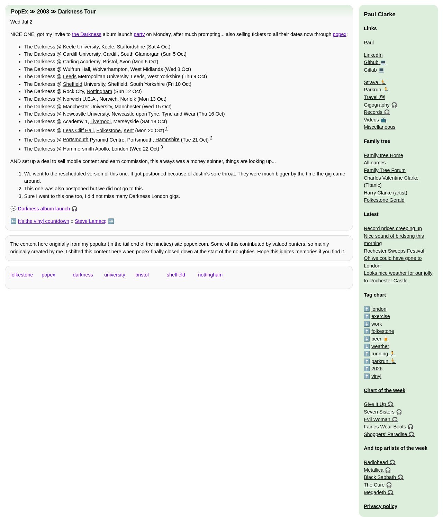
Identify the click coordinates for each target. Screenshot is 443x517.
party (139, 34)
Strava (371, 82)
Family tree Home (383, 155)
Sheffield (72, 84)
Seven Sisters (379, 412)
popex (339, 34)
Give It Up (375, 404)
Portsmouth (76, 139)
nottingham (210, 275)
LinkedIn (373, 55)
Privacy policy (380, 506)
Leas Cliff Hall (78, 130)
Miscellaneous (379, 127)
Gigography (376, 105)
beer (376, 339)
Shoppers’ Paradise (385, 434)
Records (373, 112)
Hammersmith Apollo (86, 149)
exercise (380, 316)
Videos (371, 120)
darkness (83, 275)
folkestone (21, 275)
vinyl (376, 376)
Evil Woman (377, 419)
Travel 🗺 (374, 97)
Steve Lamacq (91, 221)
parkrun (379, 361)
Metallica (373, 470)
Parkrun (372, 89)
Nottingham (99, 91)
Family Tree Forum (385, 170)
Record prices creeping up (393, 228)
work (376, 324)
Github (371, 62)
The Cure (374, 485)
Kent (129, 130)
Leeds (69, 76)
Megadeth (375, 492)
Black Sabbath (380, 477)
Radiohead (376, 462)
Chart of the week (384, 390)
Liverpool (100, 121)
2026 (376, 368)
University (88, 46)
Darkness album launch (44, 208)
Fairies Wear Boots (385, 426)
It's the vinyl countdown (43, 221)
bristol (141, 275)
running (379, 353)
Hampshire (167, 139)
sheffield (176, 275)
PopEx (19, 12)
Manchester (76, 106)
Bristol (110, 61)
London (120, 149)
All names (375, 162)
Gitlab (370, 70)
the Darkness (86, 34)
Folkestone (108, 130)
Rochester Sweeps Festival (394, 251)
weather (380, 346)
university (114, 275)
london (378, 309)
